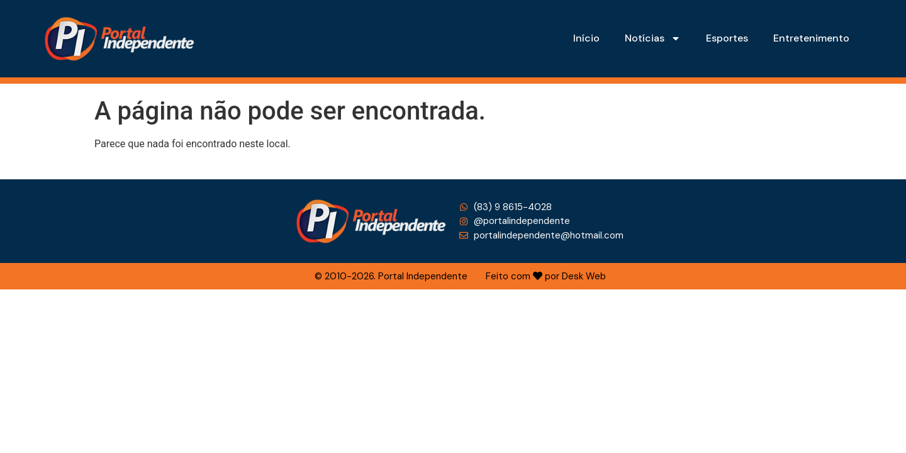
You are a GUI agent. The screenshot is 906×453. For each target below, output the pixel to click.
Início (586, 38)
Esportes (727, 38)
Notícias (653, 38)
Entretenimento (811, 38)
